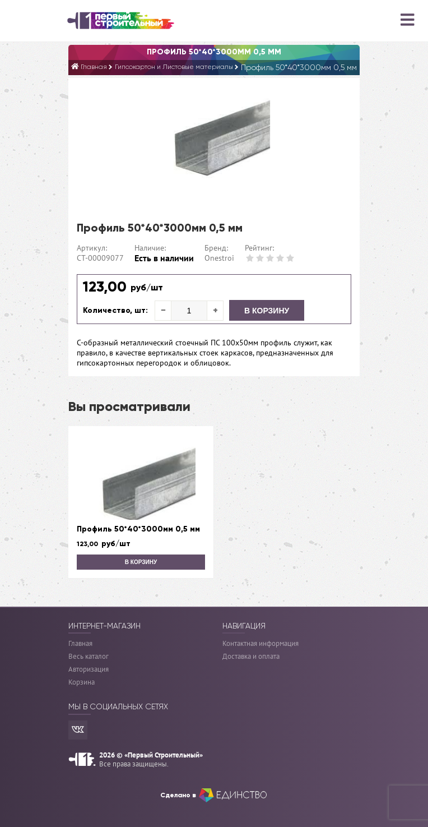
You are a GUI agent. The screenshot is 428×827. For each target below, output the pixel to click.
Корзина (81, 682)
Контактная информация (260, 643)
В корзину (266, 310)
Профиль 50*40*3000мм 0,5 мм (138, 529)
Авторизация (88, 669)
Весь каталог (88, 656)
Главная (80, 643)
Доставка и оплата (251, 656)
